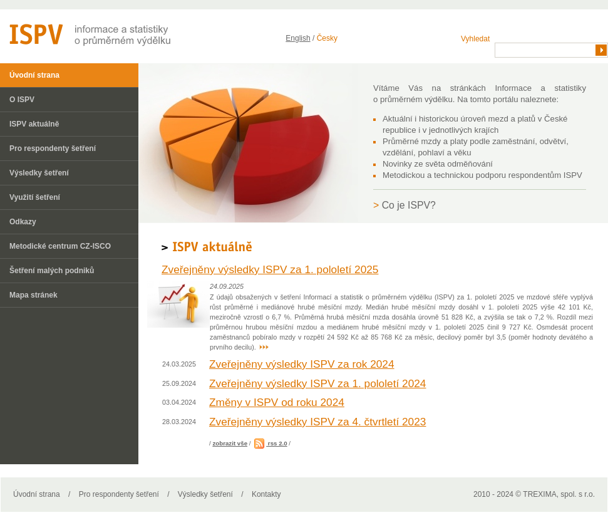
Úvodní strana (34, 75)
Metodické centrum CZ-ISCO (60, 246)
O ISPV (21, 99)
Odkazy (22, 221)
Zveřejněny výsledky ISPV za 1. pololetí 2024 (317, 383)
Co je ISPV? (409, 205)
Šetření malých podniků (51, 270)
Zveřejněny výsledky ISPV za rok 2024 (301, 364)
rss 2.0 (269, 443)
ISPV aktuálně (34, 124)
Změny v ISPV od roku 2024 (276, 402)
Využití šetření (34, 197)
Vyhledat (475, 38)
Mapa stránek (33, 295)
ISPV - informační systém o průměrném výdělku (91, 33)
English (298, 38)
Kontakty (266, 494)
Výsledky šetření (39, 173)
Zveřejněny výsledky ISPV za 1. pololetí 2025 (270, 269)
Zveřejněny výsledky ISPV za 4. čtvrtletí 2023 (317, 421)
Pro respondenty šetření (52, 148)
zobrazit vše (229, 443)
